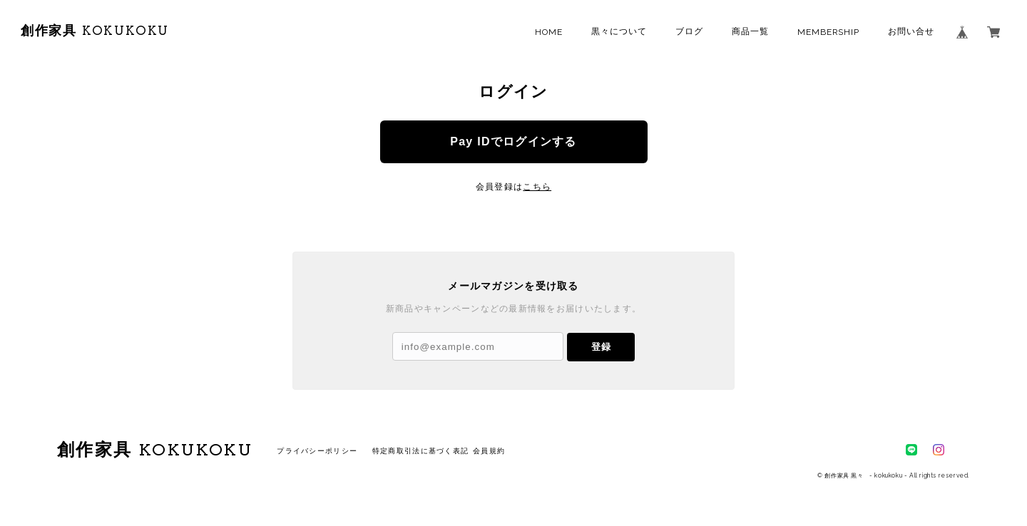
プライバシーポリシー (317, 451)
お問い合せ (911, 31)
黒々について (619, 31)
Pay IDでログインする (513, 141)
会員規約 (489, 451)
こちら (537, 187)
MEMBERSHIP (828, 32)
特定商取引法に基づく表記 (420, 451)
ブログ (689, 31)
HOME (549, 32)
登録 (601, 346)
